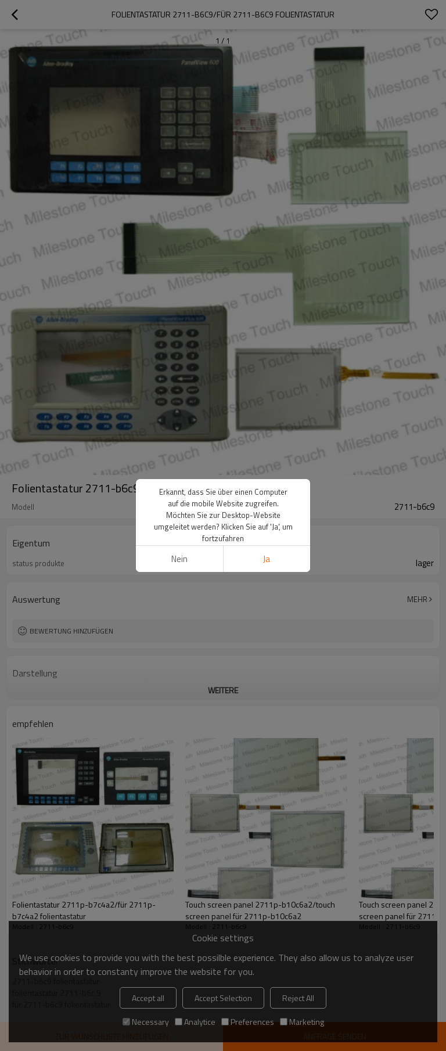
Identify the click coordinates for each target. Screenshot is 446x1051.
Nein (179, 559)
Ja (266, 559)
